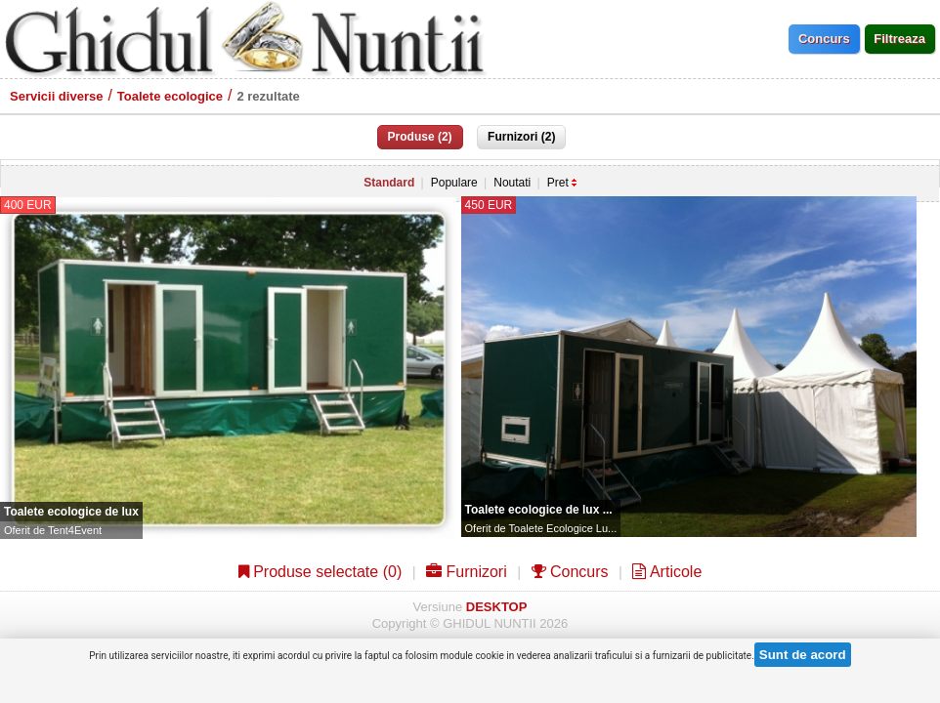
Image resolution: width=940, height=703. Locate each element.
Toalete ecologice (170, 96)
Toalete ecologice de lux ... (539, 510)
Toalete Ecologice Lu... (563, 528)
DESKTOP (497, 607)
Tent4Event (75, 530)
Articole (667, 571)
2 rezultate (267, 96)
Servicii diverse (56, 96)
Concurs (570, 571)
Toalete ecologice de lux (71, 511)
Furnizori (466, 571)
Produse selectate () (320, 571)
